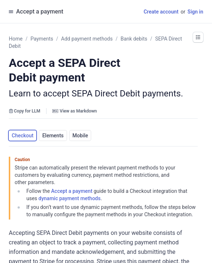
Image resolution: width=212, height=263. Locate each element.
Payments (41, 39)
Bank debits (133, 39)
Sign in (195, 12)
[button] (198, 37)
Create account (161, 12)
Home (16, 39)
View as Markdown (74, 111)
